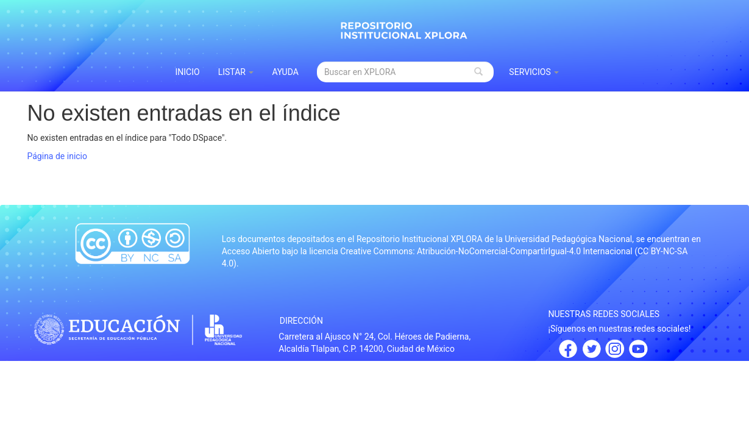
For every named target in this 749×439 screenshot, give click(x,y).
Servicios (534, 72)
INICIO (188, 72)
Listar (236, 72)
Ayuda (285, 72)
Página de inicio (57, 156)
